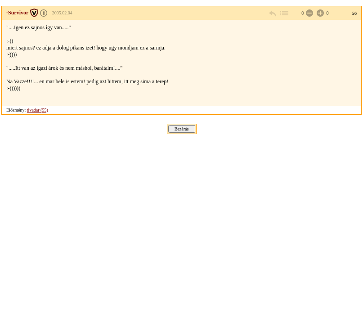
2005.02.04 (62, 12)
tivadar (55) (37, 110)
